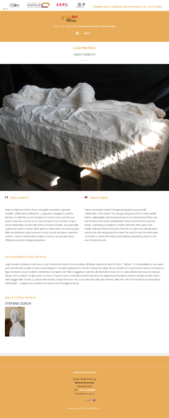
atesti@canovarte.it (84, 393)
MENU (87, 33)
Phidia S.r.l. (96, 408)
